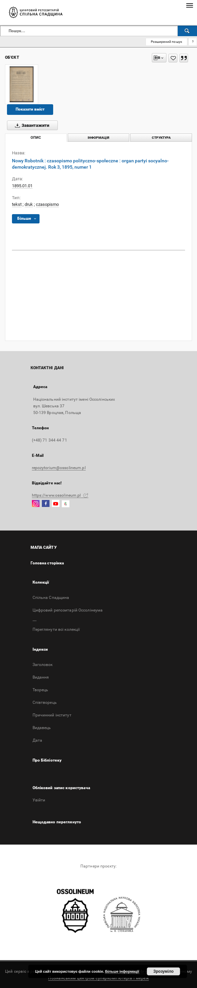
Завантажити (30, 125)
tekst (17, 204)
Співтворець (45, 702)
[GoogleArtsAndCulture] (65, 503)
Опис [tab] (36, 137)
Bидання (41, 677)
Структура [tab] (161, 137)
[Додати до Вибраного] (172, 58)
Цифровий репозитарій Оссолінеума (68, 610)
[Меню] (189, 5)
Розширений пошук (166, 41)
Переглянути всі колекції (56, 629)
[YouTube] (55, 503)
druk (29, 204)
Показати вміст (30, 109)
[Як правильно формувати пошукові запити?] (192, 42)
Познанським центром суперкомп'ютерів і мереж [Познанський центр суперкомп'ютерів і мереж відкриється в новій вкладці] (98, 978)
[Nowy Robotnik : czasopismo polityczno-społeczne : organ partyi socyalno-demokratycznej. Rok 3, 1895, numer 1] (21, 84)
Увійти (39, 800)
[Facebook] (45, 503)
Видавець (42, 727)
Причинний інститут (52, 715)
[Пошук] (187, 31)
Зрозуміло (163, 971)
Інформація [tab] (98, 137)
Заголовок (43, 664)
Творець (41, 690)
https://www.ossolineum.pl (60, 495)
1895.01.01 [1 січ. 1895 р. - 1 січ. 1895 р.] (22, 185)
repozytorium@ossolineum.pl (59, 467)
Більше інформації (122, 971)
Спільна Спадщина (51, 597)
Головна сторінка (47, 563)
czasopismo (47, 204)
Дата (37, 740)
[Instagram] (36, 503)
